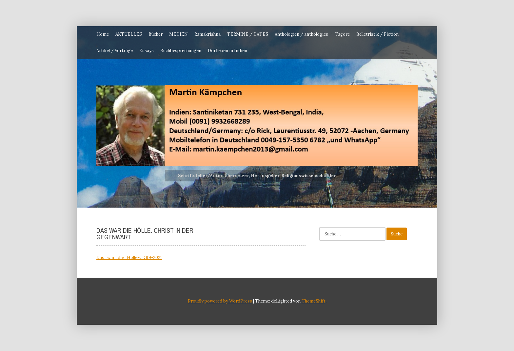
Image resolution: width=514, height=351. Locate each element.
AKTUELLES (128, 34)
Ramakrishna (207, 34)
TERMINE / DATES (247, 34)
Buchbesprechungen (180, 50)
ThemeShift (314, 301)
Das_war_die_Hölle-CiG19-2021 (129, 257)
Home (102, 34)
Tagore (342, 34)
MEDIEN (178, 34)
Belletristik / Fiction (377, 34)
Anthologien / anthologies (301, 34)
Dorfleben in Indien (227, 50)
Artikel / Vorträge (114, 50)
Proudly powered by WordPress (220, 301)
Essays (146, 50)
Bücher (155, 34)
